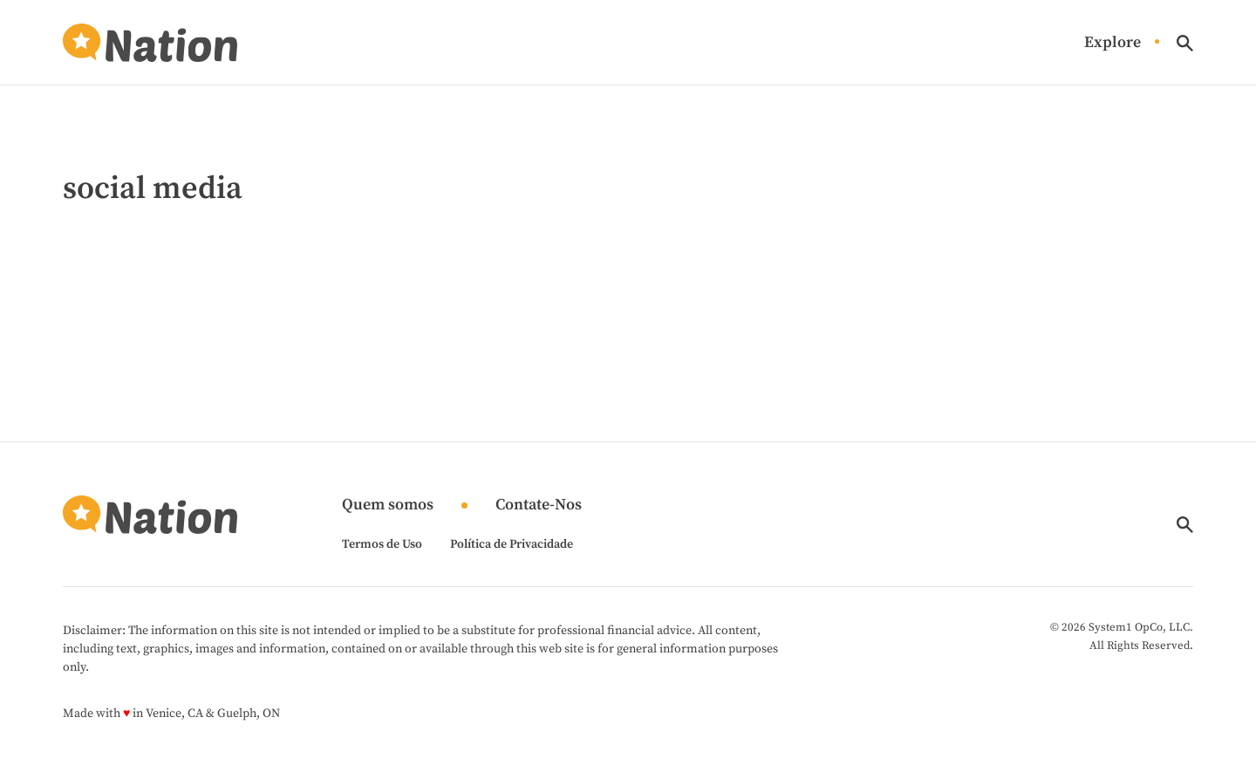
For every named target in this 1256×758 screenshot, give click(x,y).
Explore (1112, 43)
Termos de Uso (382, 544)
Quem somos (387, 505)
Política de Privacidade (511, 544)
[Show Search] (1185, 43)
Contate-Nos (538, 505)
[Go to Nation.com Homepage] (150, 43)
